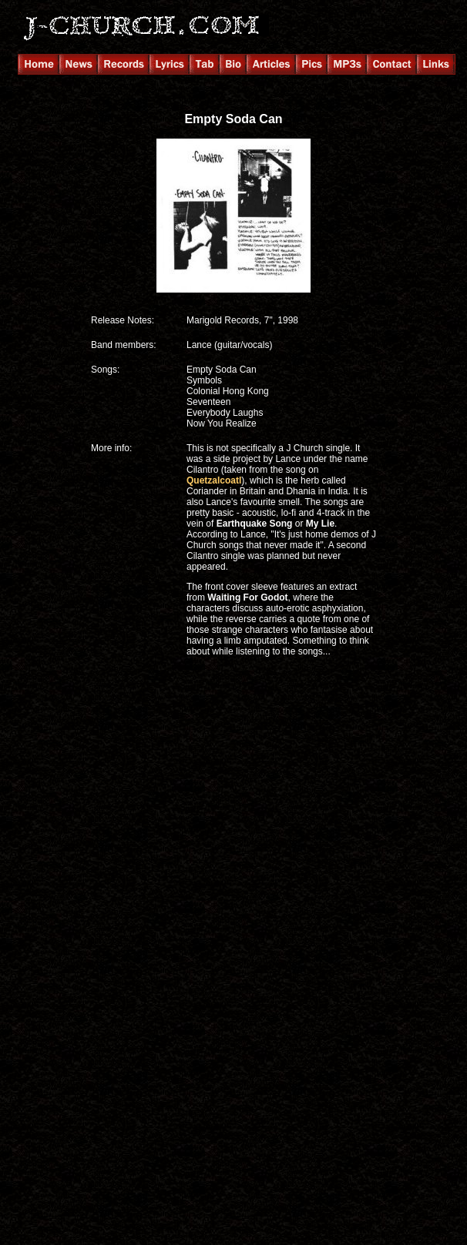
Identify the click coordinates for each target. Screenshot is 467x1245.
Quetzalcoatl (213, 480)
